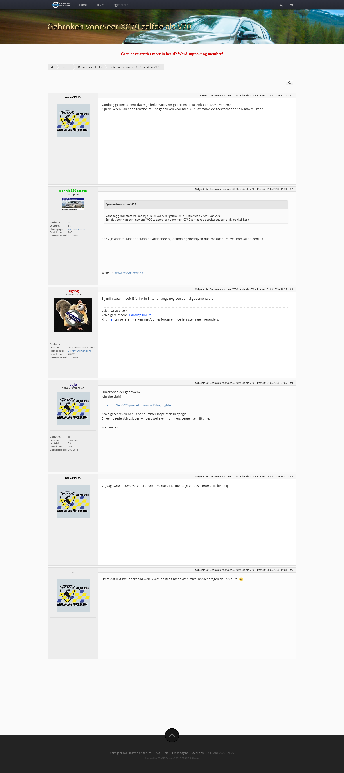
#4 (291, 382)
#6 (291, 569)
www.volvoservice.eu (130, 273)
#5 (291, 476)
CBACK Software (191, 758)
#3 (291, 289)
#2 (291, 189)
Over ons (198, 753)
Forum (99, 5)
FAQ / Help (161, 753)
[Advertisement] (172, 693)
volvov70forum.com (79, 350)
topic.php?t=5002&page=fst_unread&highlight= (136, 405)
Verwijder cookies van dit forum (130, 753)
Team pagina (180, 753)
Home (83, 5)
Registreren (120, 5)
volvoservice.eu (77, 229)
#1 (291, 95)
